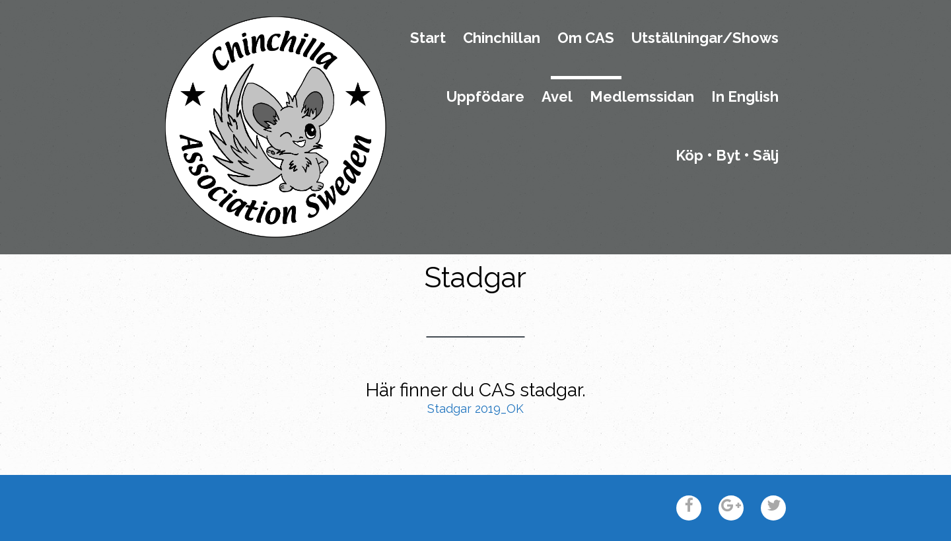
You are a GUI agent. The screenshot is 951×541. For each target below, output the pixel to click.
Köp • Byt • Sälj (727, 156)
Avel (557, 97)
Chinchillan (501, 38)
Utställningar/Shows (705, 38)
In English (745, 97)
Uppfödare (485, 97)
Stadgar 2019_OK (475, 408)
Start (428, 38)
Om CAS (585, 38)
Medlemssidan (642, 97)
